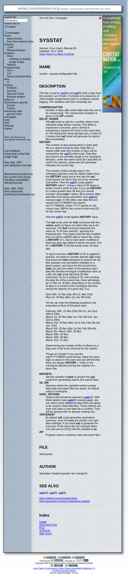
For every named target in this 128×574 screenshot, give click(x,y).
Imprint (8, 128)
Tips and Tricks (15, 93)
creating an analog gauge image (19, 60)
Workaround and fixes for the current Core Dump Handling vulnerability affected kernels (18, 178)
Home (7, 35)
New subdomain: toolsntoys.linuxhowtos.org (19, 193)
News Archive (14, 38)
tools (7, 120)
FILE (42, 528)
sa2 (76, 93)
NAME (43, 522)
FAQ (6, 122)
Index (42, 54)
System (8, 85)
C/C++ (10, 70)
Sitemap (9, 125)
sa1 (63, 93)
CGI (9, 73)
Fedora (11, 108)
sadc (91, 197)
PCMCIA (12, 88)
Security (11, 90)
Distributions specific (16, 102)
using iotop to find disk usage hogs (17, 155)
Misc (7, 79)
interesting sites (13, 111)
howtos (12, 26)
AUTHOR (44, 530)
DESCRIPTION (48, 525)
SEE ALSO (45, 533)
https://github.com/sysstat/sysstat (58, 498)
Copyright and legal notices (64, 570)
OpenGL (11, 64)
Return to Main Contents (60, 54)
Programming (12, 67)
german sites (14, 114)
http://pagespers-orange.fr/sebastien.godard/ (64, 501)
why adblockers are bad (17, 165)
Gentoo (11, 105)
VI (8, 82)
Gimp (10, 56)
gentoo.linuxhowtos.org (19, 139)
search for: (10, 17)
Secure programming (19, 76)
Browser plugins (16, 96)
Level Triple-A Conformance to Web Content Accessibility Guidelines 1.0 (64, 568)
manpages (14, 32)
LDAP (10, 47)
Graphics (9, 53)
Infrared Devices (16, 50)
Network (9, 44)
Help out (9, 99)
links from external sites (20, 41)
